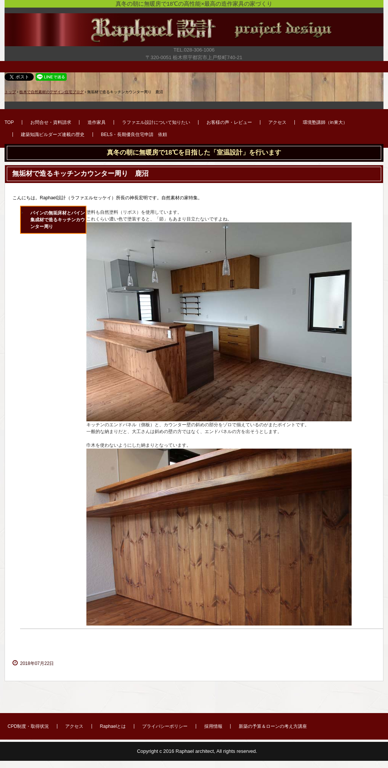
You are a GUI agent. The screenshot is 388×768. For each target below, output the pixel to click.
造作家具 (97, 122)
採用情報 (213, 726)
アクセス (277, 122)
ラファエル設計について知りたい (156, 122)
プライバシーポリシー (165, 726)
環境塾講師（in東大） (325, 122)
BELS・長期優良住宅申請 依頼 (134, 134)
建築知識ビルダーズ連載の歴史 (52, 134)
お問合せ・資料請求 (50, 122)
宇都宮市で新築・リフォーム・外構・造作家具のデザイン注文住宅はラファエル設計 (194, 33)
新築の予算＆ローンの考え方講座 (273, 726)
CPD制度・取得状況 (28, 726)
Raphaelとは (113, 726)
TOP (9, 122)
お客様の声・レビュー (229, 122)
